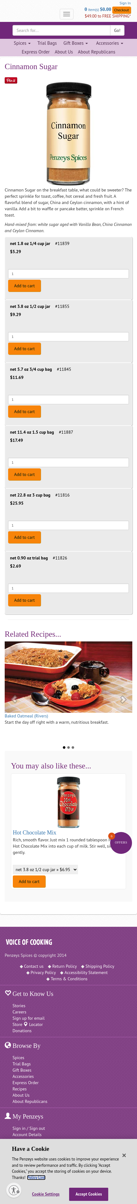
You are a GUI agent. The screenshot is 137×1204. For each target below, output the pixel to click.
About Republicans (96, 52)
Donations (22, 1030)
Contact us (34, 966)
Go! (117, 30)
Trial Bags (47, 43)
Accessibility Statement (86, 972)
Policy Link (36, 1177)
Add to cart (24, 285)
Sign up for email (29, 1018)
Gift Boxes (22, 1070)
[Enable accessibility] (13, 1190)
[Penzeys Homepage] (4, 14)
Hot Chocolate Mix (34, 832)
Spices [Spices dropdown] (22, 43)
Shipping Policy (99, 966)
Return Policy (64, 966)
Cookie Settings (45, 1194)
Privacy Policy (43, 972)
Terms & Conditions (69, 979)
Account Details (27, 1134)
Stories (19, 1005)
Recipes (20, 1089)
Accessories (23, 1076)
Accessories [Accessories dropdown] (109, 43)
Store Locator (28, 1024)
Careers (19, 1012)
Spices (18, 1057)
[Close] (124, 1155)
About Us (64, 52)
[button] (11, 696)
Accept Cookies (89, 1194)
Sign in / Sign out (29, 1128)
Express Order (36, 52)
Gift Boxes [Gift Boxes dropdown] (75, 43)
